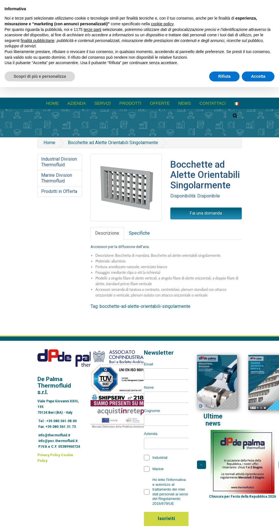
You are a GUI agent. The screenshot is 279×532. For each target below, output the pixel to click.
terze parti (92, 29)
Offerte (160, 103)
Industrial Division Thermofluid (59, 161)
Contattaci (213, 103)
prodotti (130, 103)
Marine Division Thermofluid (56, 178)
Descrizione (107, 233)
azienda (76, 103)
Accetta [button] (258, 76)
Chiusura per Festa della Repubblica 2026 (242, 497)
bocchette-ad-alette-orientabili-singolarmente (145, 306)
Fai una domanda (206, 213)
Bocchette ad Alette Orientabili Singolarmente (113, 142)
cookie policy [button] (162, 24)
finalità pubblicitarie (37, 40)
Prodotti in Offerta (59, 191)
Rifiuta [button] (224, 76)
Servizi (102, 103)
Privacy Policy (48, 455)
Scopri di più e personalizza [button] (40, 76)
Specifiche (139, 233)
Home (52, 103)
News (184, 103)
